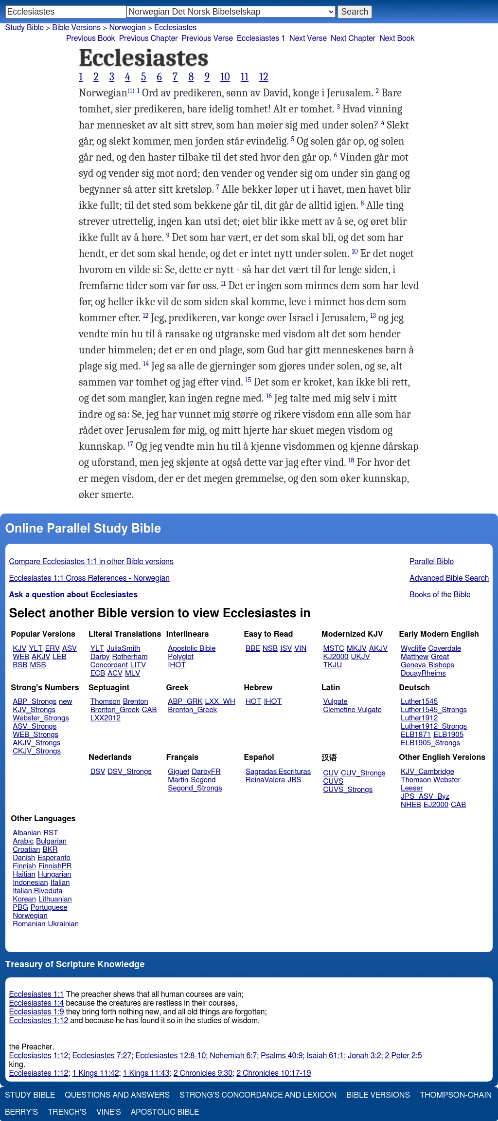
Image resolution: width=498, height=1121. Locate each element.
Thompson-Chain (456, 1095)
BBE (253, 648)
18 (351, 460)
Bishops (441, 665)
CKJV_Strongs (37, 751)
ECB (97, 673)
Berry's (21, 1112)
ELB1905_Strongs (430, 743)
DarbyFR (206, 771)
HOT (253, 701)
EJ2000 (436, 805)
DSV (98, 771)
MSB (38, 665)
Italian (60, 882)
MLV (132, 673)
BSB (20, 665)
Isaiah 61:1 (325, 1056)
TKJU (332, 665)
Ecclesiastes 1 (261, 38)
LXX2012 (105, 718)
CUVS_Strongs (348, 789)
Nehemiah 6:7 (233, 1056)
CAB (149, 710)
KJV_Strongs (34, 710)
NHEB (411, 805)
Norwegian (30, 915)
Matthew (414, 657)
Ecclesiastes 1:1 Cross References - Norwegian (89, 578)
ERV (52, 648)
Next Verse (308, 38)
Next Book (396, 38)
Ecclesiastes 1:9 (36, 1012)
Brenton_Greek (115, 710)
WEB (21, 657)
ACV (115, 673)
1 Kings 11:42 (95, 1073)
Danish (24, 858)
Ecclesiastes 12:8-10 (170, 1056)
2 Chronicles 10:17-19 (273, 1073)
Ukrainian (63, 924)
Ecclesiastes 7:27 (101, 1056)
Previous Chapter (148, 38)
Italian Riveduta (37, 891)
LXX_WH (220, 701)
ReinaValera (265, 780)
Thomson (105, 701)
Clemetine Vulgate (352, 710)
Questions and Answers (117, 1095)
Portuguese (49, 907)
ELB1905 (448, 734)
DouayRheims (423, 673)
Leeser (412, 788)
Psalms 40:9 (281, 1056)
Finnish (24, 866)
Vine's (108, 1112)
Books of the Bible (440, 595)
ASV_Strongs (34, 726)
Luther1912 (419, 718)
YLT (35, 648)
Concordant (109, 665)
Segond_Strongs (195, 788)
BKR (49, 849)
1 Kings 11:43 (146, 1073)
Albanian (27, 833)
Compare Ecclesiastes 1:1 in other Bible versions (91, 562)
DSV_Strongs (129, 771)
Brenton (135, 701)
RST (50, 833)
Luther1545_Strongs (434, 710)
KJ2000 (336, 657)
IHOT (177, 665)
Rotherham (129, 657)
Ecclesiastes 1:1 (36, 994)
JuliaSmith (123, 648)
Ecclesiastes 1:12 (39, 1021)
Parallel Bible (431, 562)
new (65, 701)
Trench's (67, 1112)
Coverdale (445, 648)
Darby (100, 657)
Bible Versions (76, 28)
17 (130, 444)
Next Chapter (353, 38)
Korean (24, 899)
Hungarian (54, 874)
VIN (300, 648)
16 (269, 396)
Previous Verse (207, 38)
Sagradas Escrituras (278, 771)
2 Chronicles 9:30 (203, 1073)
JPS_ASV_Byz (425, 796)
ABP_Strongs (34, 701)
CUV (331, 773)
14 (146, 364)
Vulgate (335, 701)
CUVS (333, 781)
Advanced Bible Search (449, 578)
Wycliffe (413, 648)
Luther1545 (419, 701)
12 (263, 77)
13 (373, 316)
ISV (286, 648)
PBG (20, 907)
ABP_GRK (185, 701)
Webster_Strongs (41, 718)
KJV (19, 648)
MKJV (357, 648)
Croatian (26, 849)
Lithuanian (55, 899)
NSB (270, 648)
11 (245, 77)
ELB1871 (416, 734)
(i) (131, 91)
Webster (447, 780)
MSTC (333, 648)
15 (248, 380)
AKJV (41, 657)
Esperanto (54, 858)
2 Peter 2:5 (403, 1056)
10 (225, 77)
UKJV (360, 657)
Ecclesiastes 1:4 (36, 1003)
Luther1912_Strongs (434, 726)
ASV (69, 648)
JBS (294, 780)
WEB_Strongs (35, 734)
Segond (203, 780)
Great (440, 657)
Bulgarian (51, 841)
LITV (138, 665)
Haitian (24, 874)
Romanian (29, 924)
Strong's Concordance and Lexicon (258, 1095)
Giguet (178, 771)
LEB (59, 657)
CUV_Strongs (363, 773)
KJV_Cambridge (427, 771)
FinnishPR (55, 866)
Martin (178, 780)
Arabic (23, 841)
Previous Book (90, 38)
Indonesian (30, 882)
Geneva (413, 665)
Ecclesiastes (175, 28)
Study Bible (24, 28)
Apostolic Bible (165, 1112)
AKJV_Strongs (36, 743)
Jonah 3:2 (364, 1056)
